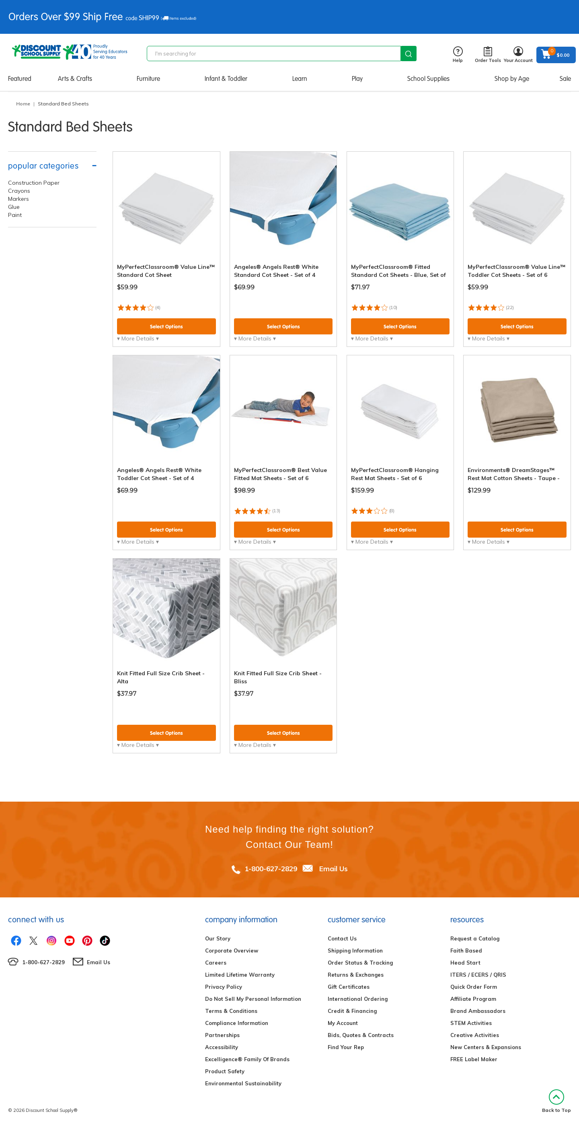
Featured (19, 78)
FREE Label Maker (473, 1059)
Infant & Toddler (226, 78)
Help (458, 55)
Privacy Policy (223, 987)
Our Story (217, 938)
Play (357, 78)
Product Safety (224, 1071)
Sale (565, 78)
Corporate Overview (231, 950)
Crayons (19, 190)
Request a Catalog (474, 938)
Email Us (333, 868)
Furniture (148, 78)
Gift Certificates (349, 987)
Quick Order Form (473, 987)
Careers (215, 962)
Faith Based (466, 950)
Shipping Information (355, 950)
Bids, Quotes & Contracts (361, 1035)
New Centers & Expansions (485, 1047)
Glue (14, 206)
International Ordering (358, 999)
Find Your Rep (346, 1047)
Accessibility (221, 1047)
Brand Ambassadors (477, 1011)
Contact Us (342, 938)
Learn (299, 78)
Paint (15, 215)
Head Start (465, 962)
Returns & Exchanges (356, 974)
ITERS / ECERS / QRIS (478, 974)
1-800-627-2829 (270, 868)
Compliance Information (236, 1023)
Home (23, 104)
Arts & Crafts (75, 78)
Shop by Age (512, 78)
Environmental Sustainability (243, 1083)
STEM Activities (471, 1023)
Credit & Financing (352, 1011)
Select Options (166, 327)
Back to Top (556, 1101)
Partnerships (222, 1035)
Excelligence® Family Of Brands (247, 1059)
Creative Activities (474, 1035)
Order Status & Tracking (360, 962)
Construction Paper (34, 182)
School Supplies (428, 78)
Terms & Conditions (231, 1011)
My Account (343, 1023)
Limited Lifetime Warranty (240, 974)
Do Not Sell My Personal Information (253, 999)
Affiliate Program (473, 999)
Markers (18, 198)
